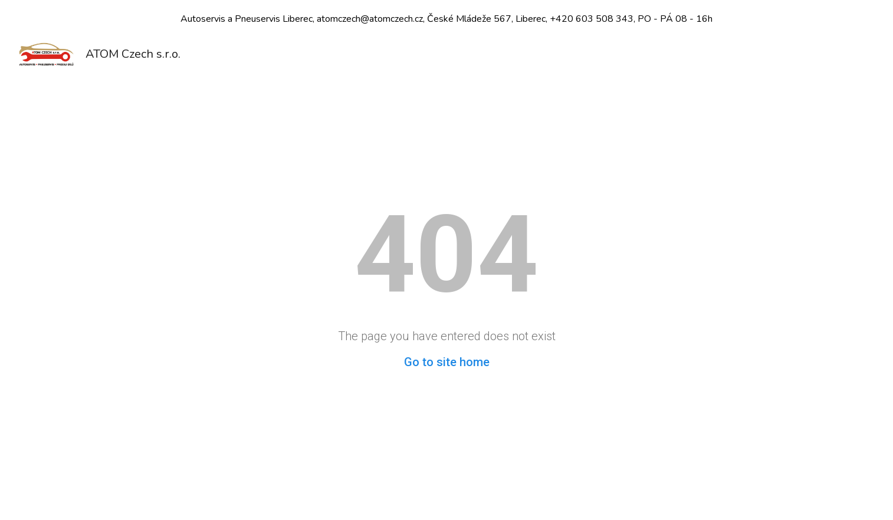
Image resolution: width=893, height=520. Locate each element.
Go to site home (447, 362)
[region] (446, 19)
